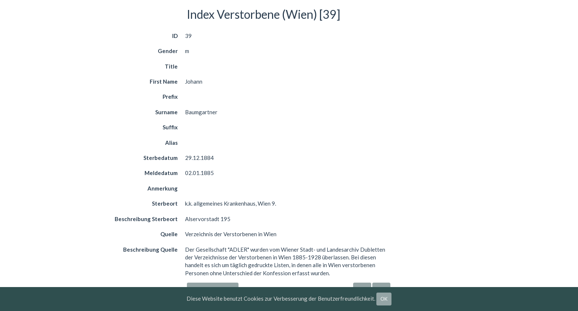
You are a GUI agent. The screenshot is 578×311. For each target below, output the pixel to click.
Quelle (169, 234)
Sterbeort (165, 203)
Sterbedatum (160, 157)
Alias (171, 142)
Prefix (170, 96)
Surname (166, 112)
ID (175, 35)
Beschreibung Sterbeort (146, 219)
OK (383, 299)
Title (171, 66)
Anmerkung (162, 188)
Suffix (170, 127)
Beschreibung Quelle (150, 249)
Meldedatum (161, 173)
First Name (164, 81)
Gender (168, 51)
